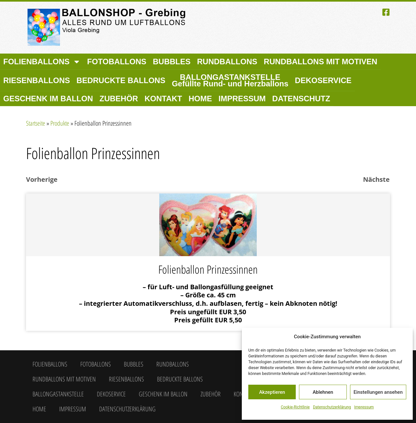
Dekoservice (323, 80)
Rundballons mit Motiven (320, 61)
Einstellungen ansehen (378, 392)
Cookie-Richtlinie (295, 407)
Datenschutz (301, 98)
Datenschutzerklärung (332, 407)
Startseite (35, 123)
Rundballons (227, 61)
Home (200, 98)
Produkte (59, 123)
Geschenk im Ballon (48, 98)
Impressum (364, 407)
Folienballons (42, 62)
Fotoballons (116, 61)
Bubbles (171, 61)
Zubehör (118, 98)
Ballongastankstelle (230, 80)
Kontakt (163, 98)
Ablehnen (323, 392)
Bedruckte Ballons (120, 80)
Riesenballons (36, 80)
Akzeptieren (272, 392)
